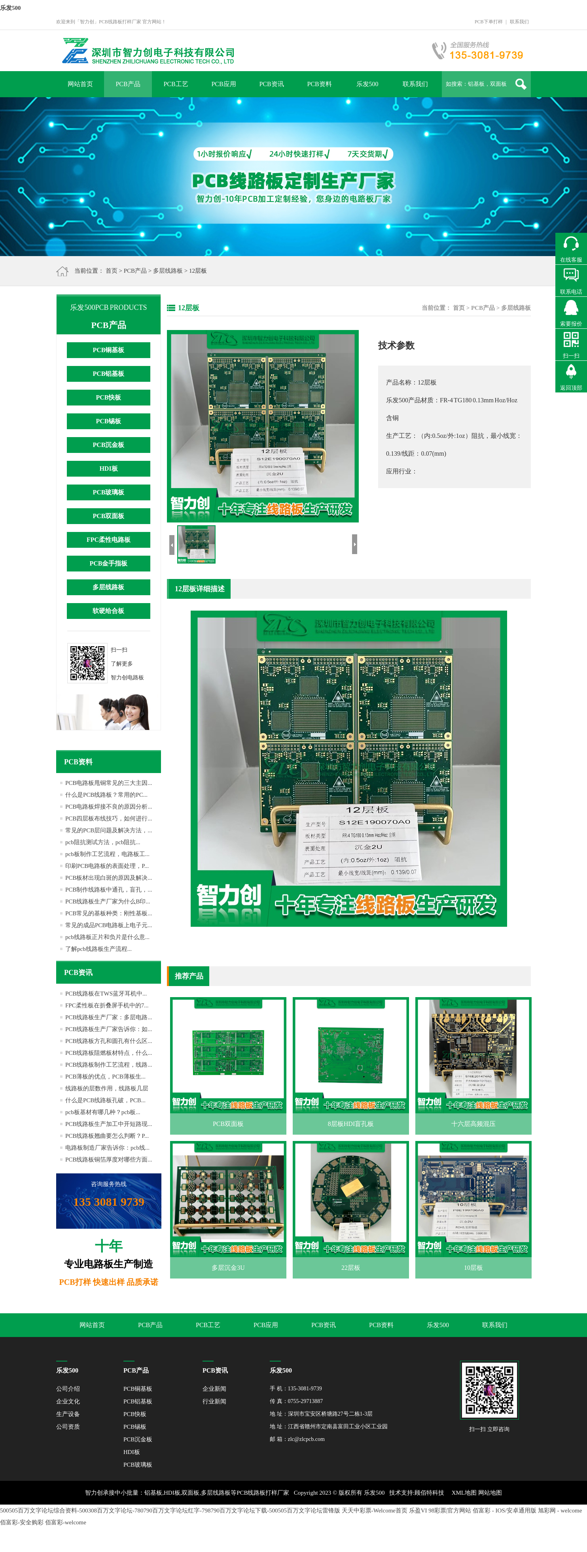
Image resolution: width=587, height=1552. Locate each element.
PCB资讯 (271, 84)
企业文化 (68, 1401)
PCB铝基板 (108, 373)
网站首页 (80, 84)
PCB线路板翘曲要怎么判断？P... (107, 1136)
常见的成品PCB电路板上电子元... (108, 925)
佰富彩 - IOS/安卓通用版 (504, 1510)
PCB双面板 (108, 516)
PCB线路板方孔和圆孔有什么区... (108, 1041)
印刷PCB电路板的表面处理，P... (107, 866)
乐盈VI (418, 1510)
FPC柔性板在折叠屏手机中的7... (106, 1005)
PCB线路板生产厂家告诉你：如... (108, 1029)
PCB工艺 (175, 84)
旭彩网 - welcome (560, 1510)
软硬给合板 (108, 610)
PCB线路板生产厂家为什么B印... (107, 901)
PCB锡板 (108, 421)
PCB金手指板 (108, 563)
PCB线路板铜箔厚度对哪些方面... (108, 1159)
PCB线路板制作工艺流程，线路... (108, 1065)
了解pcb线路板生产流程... (98, 949)
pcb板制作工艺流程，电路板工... (107, 854)
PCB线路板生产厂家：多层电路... (108, 1017)
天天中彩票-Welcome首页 (374, 1510)
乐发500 (10, 8)
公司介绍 (68, 1389)
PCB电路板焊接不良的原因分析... (108, 806)
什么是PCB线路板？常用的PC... (106, 795)
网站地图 (490, 1493)
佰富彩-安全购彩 (22, 1522)
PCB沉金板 (108, 444)
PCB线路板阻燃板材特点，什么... (108, 1053)
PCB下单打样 (489, 22)
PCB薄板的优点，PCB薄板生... (105, 1076)
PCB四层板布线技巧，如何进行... (108, 818)
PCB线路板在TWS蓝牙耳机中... (106, 993)
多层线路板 (168, 271)
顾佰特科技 (429, 1493)
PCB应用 (223, 84)
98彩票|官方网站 (449, 1510)
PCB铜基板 (108, 350)
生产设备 (68, 1414)
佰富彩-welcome (65, 1522)
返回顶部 (571, 388)
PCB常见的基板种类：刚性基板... (108, 913)
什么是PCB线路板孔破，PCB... (105, 1100)
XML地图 (464, 1493)
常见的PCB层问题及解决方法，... (108, 830)
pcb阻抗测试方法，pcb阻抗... (102, 842)
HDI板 (108, 468)
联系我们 (519, 22)
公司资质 (68, 1427)
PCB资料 (319, 84)
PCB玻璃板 (108, 492)
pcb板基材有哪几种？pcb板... (102, 1112)
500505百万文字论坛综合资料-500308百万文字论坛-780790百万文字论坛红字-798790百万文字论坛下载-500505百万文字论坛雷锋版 (170, 1510)
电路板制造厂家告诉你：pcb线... (107, 1148)
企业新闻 (214, 1389)
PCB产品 (128, 84)
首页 (111, 271)
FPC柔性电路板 (109, 539)
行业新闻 (214, 1401)
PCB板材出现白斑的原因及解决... (108, 878)
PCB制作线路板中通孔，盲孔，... (108, 889)
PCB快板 (108, 397)
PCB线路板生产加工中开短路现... (108, 1124)
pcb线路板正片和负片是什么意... (107, 937)
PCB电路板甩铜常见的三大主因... (108, 783)
